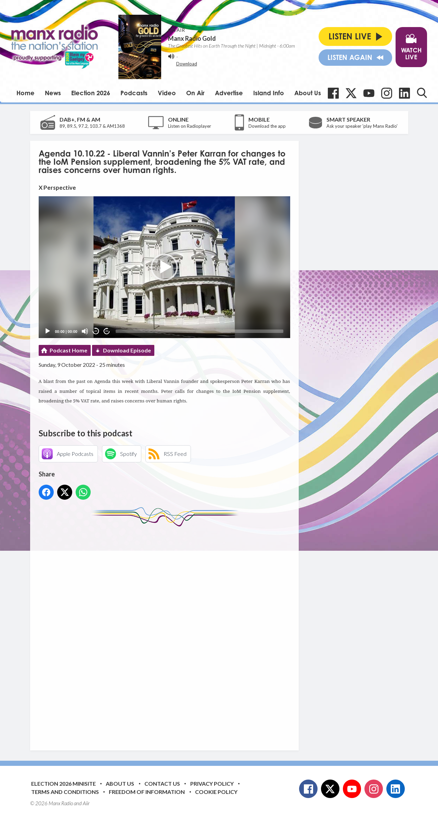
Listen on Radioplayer (189, 126)
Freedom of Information (147, 791)
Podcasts (133, 93)
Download (186, 63)
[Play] (47, 331)
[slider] (199, 331)
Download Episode (127, 350)
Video (167, 93)
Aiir (86, 803)
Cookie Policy (216, 791)
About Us (307, 93)
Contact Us (162, 783)
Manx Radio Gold (192, 38)
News (53, 93)
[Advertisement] (167, 633)
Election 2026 (90, 93)
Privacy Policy (212, 783)
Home (25, 93)
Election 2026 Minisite (63, 783)
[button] (164, 267)
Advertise (229, 93)
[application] (164, 267)
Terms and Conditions (65, 791)
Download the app (267, 126)
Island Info (268, 93)
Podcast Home (68, 350)
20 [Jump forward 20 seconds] (106, 331)
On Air (195, 93)
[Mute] (84, 331)
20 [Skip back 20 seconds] (96, 331)
